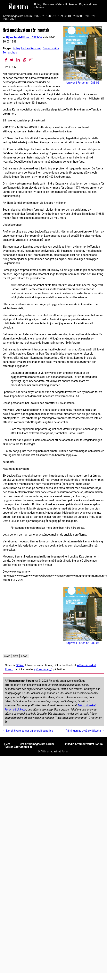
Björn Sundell (14, 37)
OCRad (20, 665)
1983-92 (51, 16)
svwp (7, 655)
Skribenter (71, 4)
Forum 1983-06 (32, 37)
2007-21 (90, 16)
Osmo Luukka (51, 48)
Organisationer (88, 4)
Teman (40, 7)
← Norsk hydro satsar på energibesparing (28, 730)
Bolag (37, 4)
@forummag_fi (43, 669)
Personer (48, 4)
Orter (59, 4)
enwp (24, 655)
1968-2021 (9, 19)
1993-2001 (64, 16)
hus (14, 52)
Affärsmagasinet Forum (17, 16)
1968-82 (39, 16)
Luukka (25, 48)
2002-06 (78, 16)
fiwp (15, 655)
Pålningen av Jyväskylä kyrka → (85, 730)
